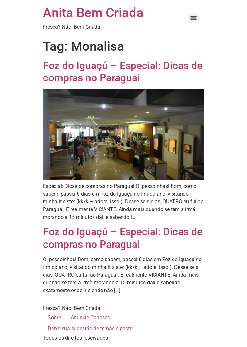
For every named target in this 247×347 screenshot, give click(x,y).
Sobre (54, 317)
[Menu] (193, 18)
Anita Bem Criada (93, 12)
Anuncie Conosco (90, 317)
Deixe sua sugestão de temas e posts (90, 328)
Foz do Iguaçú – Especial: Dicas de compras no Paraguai (123, 71)
